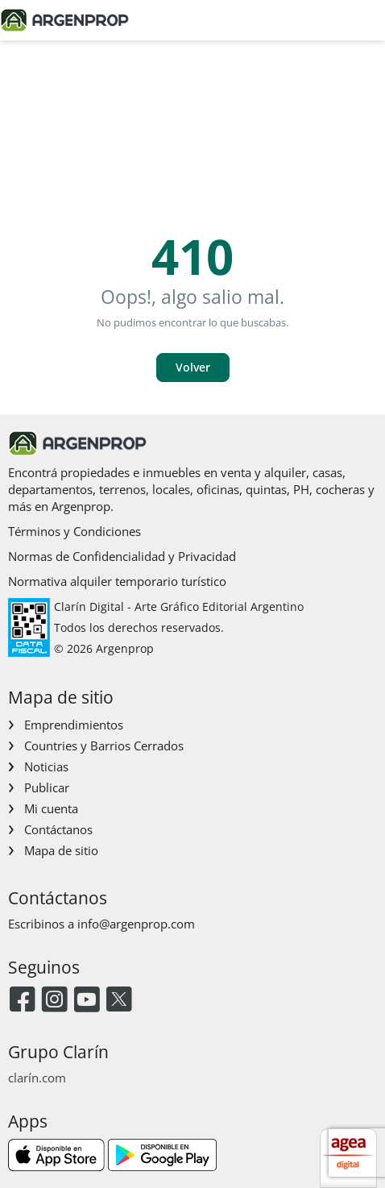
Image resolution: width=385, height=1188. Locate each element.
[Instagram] (54, 1001)
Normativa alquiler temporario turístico (117, 581)
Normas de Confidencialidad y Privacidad (122, 556)
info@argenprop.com (136, 924)
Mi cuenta (51, 808)
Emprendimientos (73, 725)
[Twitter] (119, 1001)
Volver (193, 367)
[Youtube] (86, 1001)
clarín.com (37, 1078)
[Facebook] (22, 1001)
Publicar (46, 787)
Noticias (46, 766)
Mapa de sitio (61, 850)
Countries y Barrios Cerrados (104, 745)
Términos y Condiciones (74, 531)
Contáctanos (58, 829)
